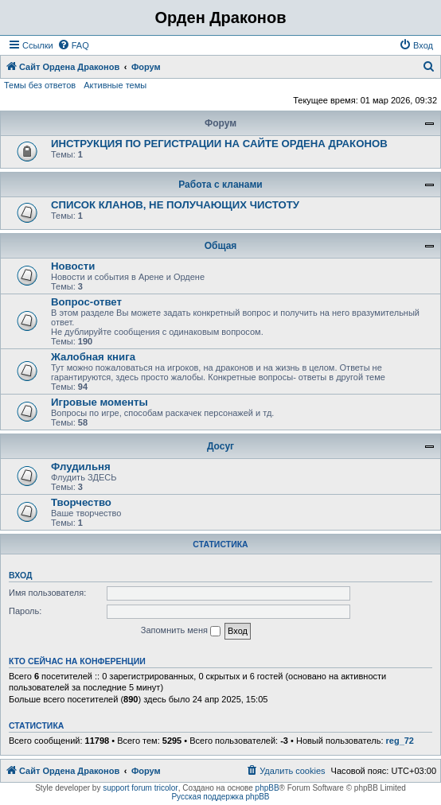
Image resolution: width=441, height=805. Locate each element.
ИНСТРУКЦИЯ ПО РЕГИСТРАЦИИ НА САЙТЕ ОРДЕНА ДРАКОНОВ (219, 144)
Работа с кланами (220, 184)
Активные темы (115, 85)
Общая (221, 245)
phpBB (267, 788)
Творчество (81, 502)
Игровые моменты (99, 402)
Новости (73, 266)
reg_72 (400, 740)
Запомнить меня (180, 630)
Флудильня (81, 466)
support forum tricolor (140, 788)
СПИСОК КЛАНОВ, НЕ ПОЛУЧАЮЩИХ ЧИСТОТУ (175, 205)
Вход (20, 575)
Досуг (220, 446)
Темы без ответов (40, 85)
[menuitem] (73, 45)
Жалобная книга (93, 357)
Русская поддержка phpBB (220, 796)
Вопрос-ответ (86, 302)
